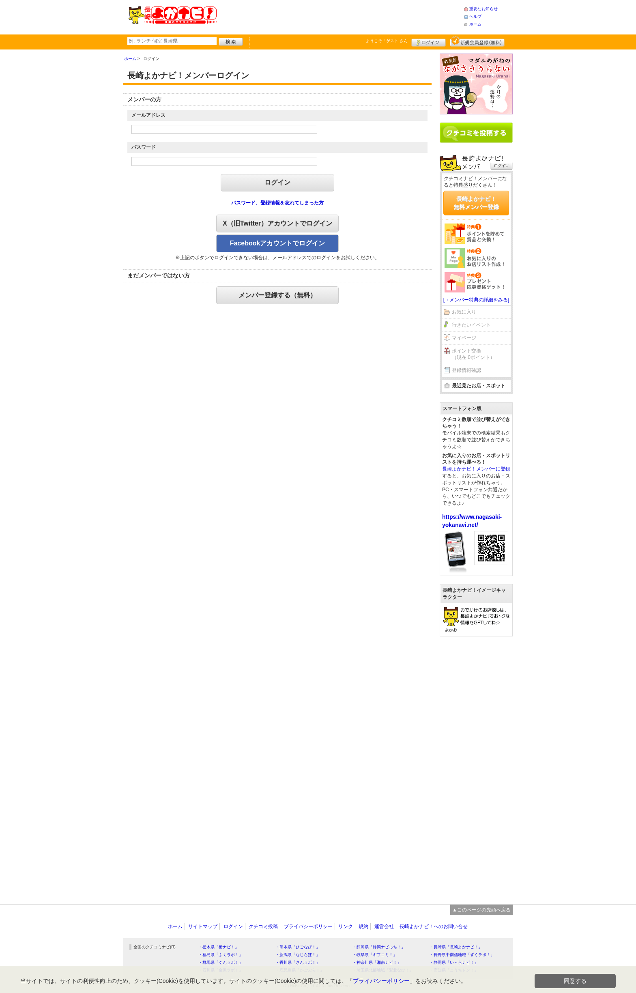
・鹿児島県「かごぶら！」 (299, 970)
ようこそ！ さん (387, 41)
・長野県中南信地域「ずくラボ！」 (462, 954)
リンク (345, 926)
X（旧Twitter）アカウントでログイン (277, 223)
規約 (363, 926)
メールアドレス (148, 115)
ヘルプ (475, 16)
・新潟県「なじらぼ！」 (297, 954)
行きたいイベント (471, 325)
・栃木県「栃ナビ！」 (218, 947)
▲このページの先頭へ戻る (481, 910)
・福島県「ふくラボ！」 (220, 954)
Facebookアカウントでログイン (277, 243)
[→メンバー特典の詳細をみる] (476, 300)
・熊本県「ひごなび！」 (297, 947)
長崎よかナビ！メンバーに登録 (476, 469)
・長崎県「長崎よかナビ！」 (456, 947)
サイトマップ (202, 926)
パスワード (143, 147)
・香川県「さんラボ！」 (297, 962)
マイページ (464, 338)
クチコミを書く (476, 133)
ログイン (428, 41)
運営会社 (384, 926)
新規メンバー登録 (477, 41)
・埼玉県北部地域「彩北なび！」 (382, 970)
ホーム (475, 24)
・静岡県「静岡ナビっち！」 (378, 947)
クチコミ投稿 (263, 926)
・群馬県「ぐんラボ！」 (220, 962)
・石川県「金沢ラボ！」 (220, 970)
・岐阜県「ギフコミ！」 (374, 954)
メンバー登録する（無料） (277, 295)
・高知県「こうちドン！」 (454, 970)
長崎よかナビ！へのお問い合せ (434, 926)
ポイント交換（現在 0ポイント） (473, 354)
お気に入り (464, 312)
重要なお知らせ (483, 8)
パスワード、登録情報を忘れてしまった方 (277, 203)
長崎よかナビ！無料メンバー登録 (476, 203)
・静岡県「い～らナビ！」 (454, 962)
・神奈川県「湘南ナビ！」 (376, 962)
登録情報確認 (466, 370)
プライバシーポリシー (308, 926)
